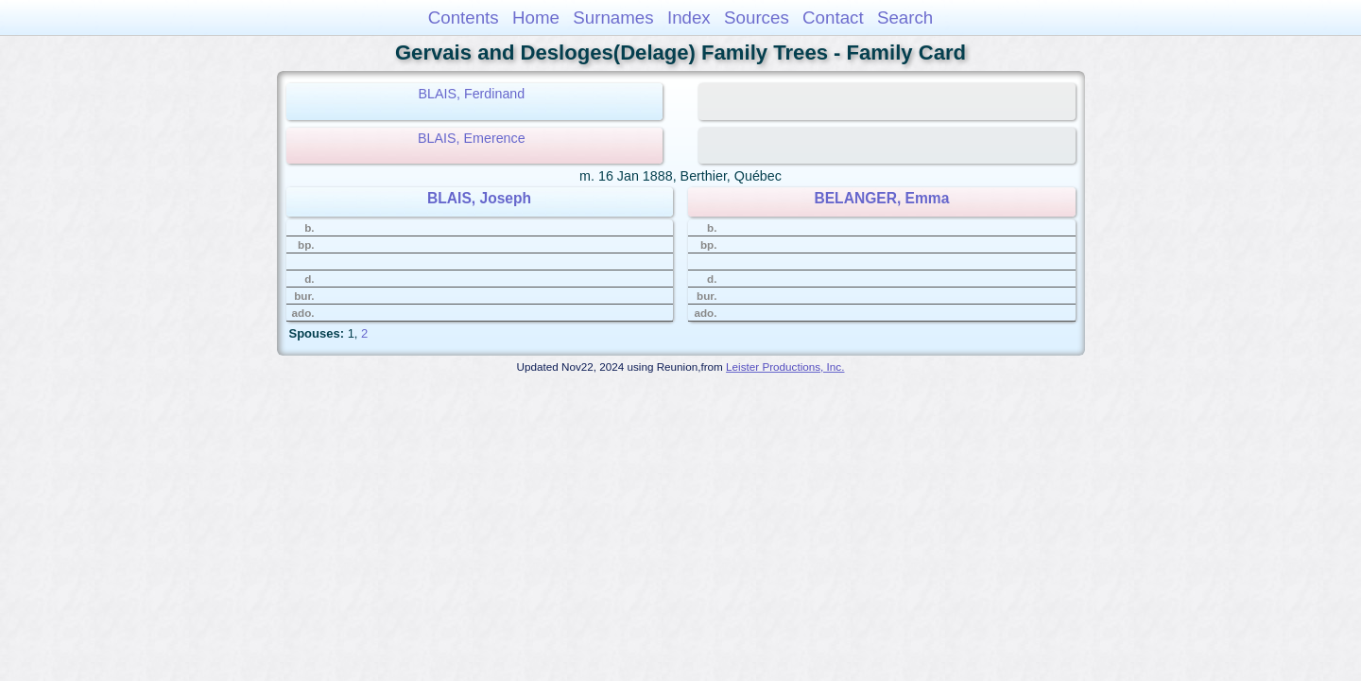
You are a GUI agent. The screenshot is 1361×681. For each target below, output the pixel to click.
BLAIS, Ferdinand (471, 93)
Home (536, 17)
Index (689, 17)
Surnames (613, 17)
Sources (756, 17)
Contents (463, 17)
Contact (833, 17)
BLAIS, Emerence (471, 138)
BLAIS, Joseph (479, 198)
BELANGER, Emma (881, 198)
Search (905, 17)
